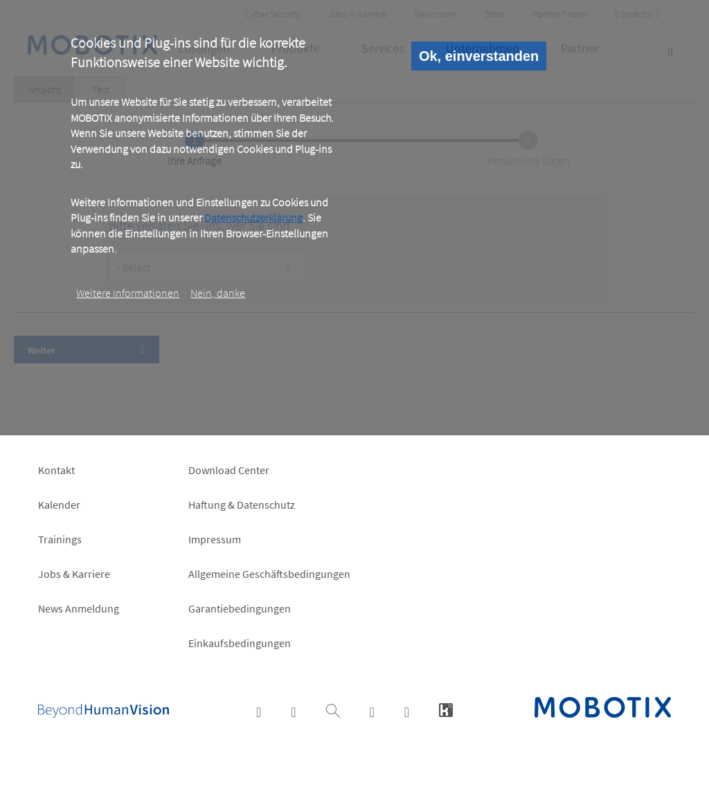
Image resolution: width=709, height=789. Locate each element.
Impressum (214, 539)
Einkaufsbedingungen (239, 643)
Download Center (228, 470)
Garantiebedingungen (239, 608)
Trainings (60, 539)
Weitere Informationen (127, 293)
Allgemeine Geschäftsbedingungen (269, 574)
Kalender (59, 504)
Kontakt (56, 470)
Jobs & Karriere (74, 574)
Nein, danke (217, 293)
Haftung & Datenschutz (241, 504)
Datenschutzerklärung (253, 217)
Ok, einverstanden (479, 56)
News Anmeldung (78, 608)
